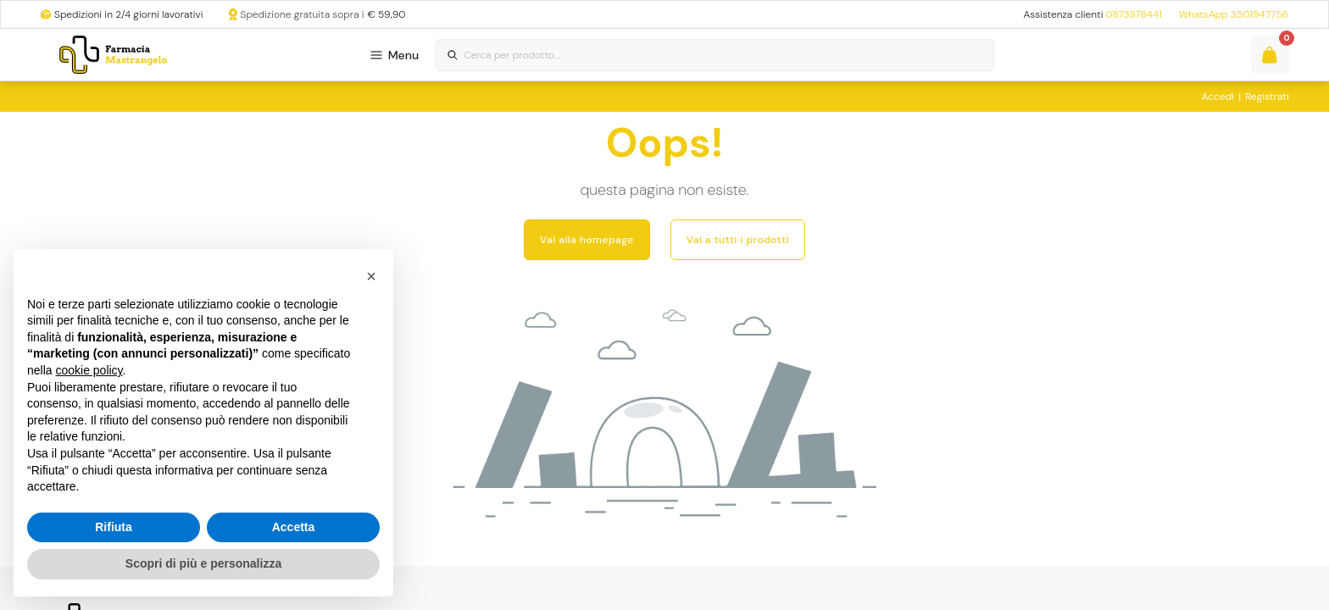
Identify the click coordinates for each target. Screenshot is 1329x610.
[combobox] (715, 55)
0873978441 (1133, 14)
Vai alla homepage (587, 240)
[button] (371, 276)
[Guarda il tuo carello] (1270, 55)
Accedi (1218, 96)
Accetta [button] (293, 527)
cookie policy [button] (88, 370)
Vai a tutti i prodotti (738, 240)
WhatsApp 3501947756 (1233, 14)
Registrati (1267, 96)
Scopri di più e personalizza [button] (203, 563)
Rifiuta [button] (113, 527)
